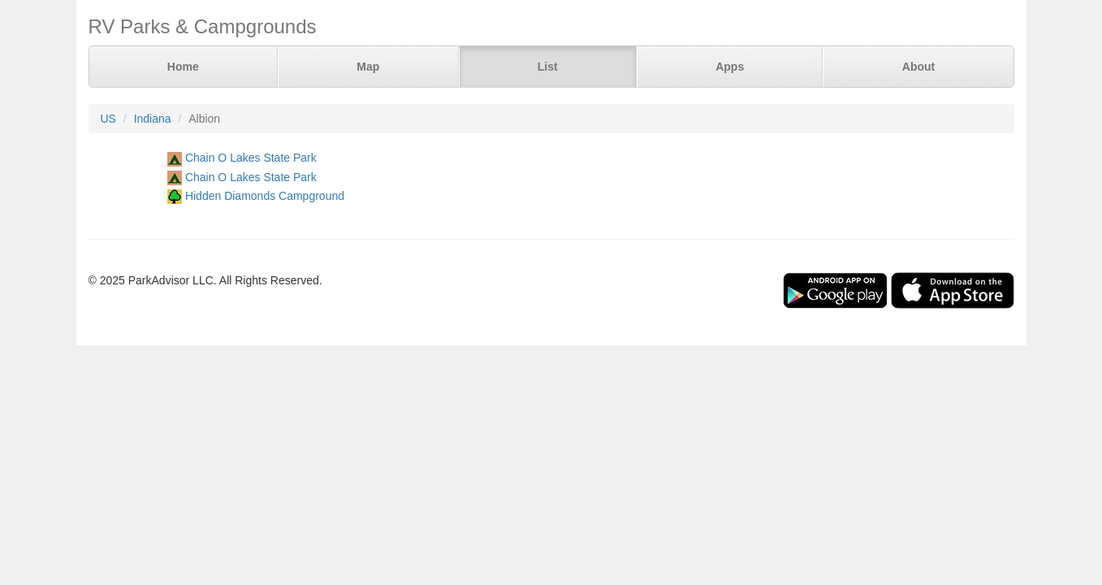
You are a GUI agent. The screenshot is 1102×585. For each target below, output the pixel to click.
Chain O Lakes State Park (251, 157)
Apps (729, 66)
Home (183, 66)
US (108, 118)
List (548, 66)
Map (368, 66)
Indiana (152, 118)
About (918, 66)
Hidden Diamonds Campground (264, 195)
